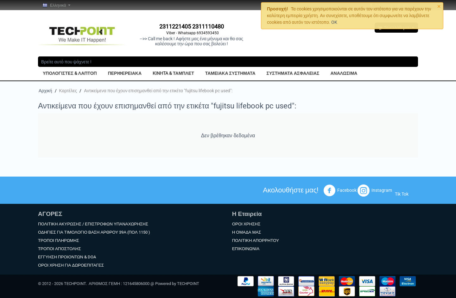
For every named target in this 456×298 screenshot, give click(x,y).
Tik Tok (401, 194)
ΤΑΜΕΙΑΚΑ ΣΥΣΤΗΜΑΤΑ (230, 73)
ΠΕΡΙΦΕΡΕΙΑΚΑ (125, 73)
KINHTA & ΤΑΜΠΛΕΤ (173, 73)
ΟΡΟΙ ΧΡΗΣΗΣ (246, 224)
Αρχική (45, 90)
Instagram (375, 191)
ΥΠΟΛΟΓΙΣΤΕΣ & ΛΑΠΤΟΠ (70, 73)
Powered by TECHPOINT (177, 283)
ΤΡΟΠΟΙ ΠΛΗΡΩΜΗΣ (58, 240)
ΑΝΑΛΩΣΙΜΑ (343, 73)
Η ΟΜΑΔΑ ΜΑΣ (246, 232)
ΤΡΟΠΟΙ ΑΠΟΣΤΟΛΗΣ (59, 248)
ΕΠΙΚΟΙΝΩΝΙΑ (245, 248)
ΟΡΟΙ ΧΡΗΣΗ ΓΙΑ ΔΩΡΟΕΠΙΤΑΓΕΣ (71, 265)
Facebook (340, 191)
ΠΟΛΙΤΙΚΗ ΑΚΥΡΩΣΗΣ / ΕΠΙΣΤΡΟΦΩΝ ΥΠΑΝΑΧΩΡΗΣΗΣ (93, 224)
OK (334, 22)
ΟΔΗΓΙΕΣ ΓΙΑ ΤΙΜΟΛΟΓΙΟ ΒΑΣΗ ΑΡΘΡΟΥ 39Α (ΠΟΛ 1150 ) (94, 232)
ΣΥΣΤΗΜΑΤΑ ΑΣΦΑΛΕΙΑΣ (293, 73)
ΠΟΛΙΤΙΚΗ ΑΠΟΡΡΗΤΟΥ (255, 240)
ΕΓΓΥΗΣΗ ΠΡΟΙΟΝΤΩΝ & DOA (67, 257)
